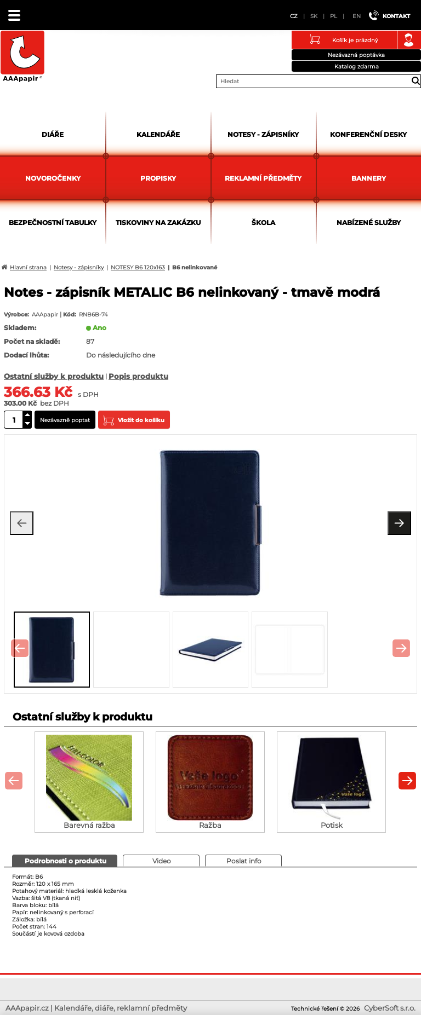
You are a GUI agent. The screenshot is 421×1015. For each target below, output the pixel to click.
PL (333, 16)
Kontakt (396, 16)
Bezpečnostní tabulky (52, 222)
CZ (294, 16)
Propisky (158, 178)
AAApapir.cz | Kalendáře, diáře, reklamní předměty (22, 57)
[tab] (64, 861)
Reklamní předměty (263, 178)
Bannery (368, 178)
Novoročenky (53, 178)
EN (356, 16)
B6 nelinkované (194, 267)
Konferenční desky (368, 134)
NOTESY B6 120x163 (138, 267)
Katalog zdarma (356, 66)
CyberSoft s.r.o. (390, 1008)
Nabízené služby (369, 222)
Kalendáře (158, 134)
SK (313, 16)
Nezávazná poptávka (356, 55)
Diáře (53, 134)
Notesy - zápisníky (263, 134)
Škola (263, 222)
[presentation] (20, 648)
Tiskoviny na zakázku (158, 222)
